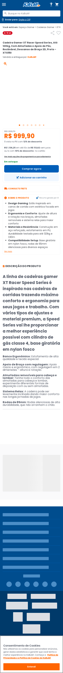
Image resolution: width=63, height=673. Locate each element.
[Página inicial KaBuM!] (31, 4)
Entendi (31, 666)
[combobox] (31, 13)
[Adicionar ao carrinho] (31, 177)
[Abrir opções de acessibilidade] (51, 5)
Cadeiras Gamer (46, 27)
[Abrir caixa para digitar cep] (15, 19)
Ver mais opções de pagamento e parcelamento (27, 156)
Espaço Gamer (27, 27)
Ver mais (8, 251)
